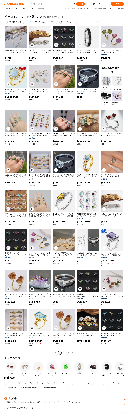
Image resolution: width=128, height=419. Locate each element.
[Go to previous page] (55, 353)
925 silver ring (98, 383)
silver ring (28, 383)
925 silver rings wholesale (29, 387)
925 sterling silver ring (61, 383)
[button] (74, 4)
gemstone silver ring (13, 383)
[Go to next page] (72, 353)
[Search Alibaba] (51, 4)
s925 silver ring (113, 383)
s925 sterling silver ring (81, 383)
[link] (125, 398)
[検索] (80, 4)
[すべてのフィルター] (15, 22)
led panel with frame (49, 387)
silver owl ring (11, 387)
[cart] (100, 4)
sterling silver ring (42, 383)
